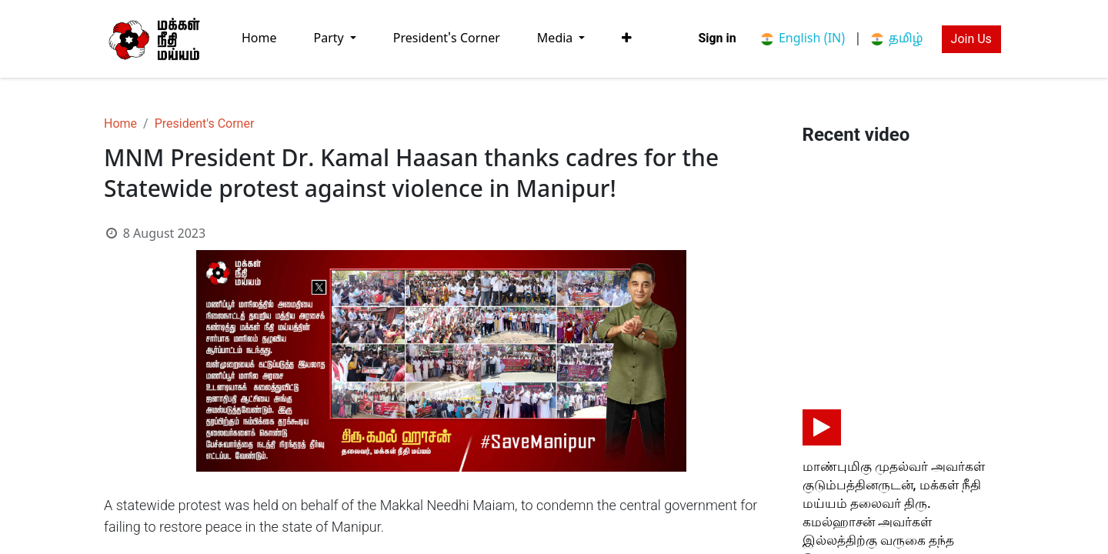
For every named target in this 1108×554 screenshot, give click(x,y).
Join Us (971, 39)
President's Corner (205, 123)
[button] (626, 38)
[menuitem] (259, 39)
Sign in (717, 38)
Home (120, 123)
